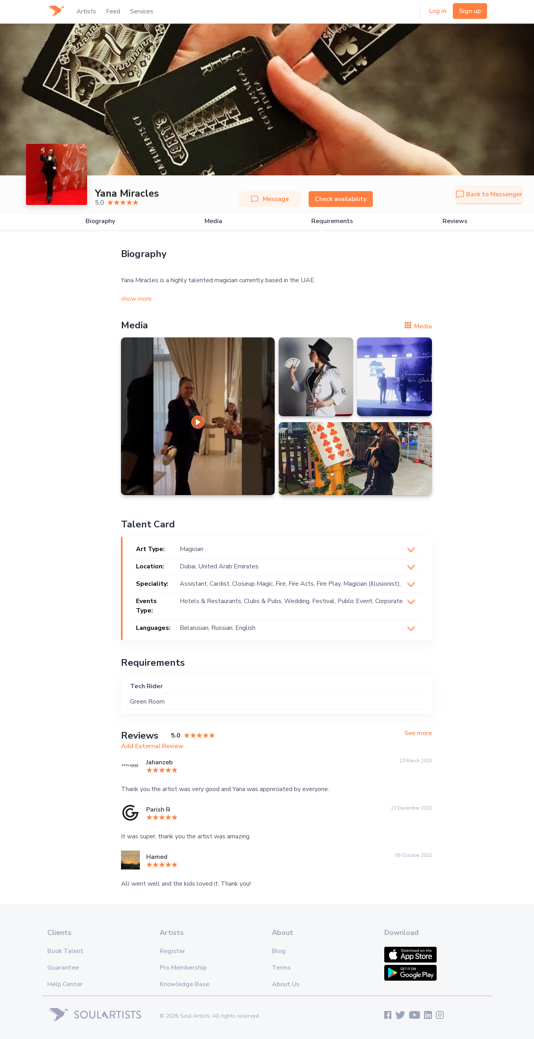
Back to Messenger (489, 194)
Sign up (470, 11)
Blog (279, 951)
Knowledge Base (184, 984)
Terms (281, 968)
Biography (100, 221)
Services (141, 11)
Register (172, 951)
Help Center (65, 984)
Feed (113, 11)
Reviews (455, 221)
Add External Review (152, 746)
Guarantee (63, 968)
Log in (438, 11)
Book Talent (65, 951)
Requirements (332, 221)
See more (418, 733)
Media (213, 221)
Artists (86, 11)
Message (270, 199)
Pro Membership (183, 968)
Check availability (341, 199)
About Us (286, 984)
